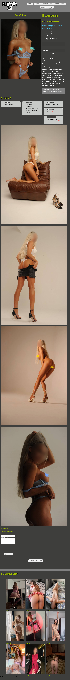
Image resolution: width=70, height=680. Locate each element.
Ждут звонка (38, 4)
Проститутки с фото (47, 675)
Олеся (48, 643)
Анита (27, 578)
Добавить (9, 554)
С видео (57, 4)
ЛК (51, 7)
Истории (63, 4)
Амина (48, 610)
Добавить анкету (45, 7)
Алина (48, 578)
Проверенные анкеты (48, 4)
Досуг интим (3, 675)
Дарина (28, 643)
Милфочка (8, 578)
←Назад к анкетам (36, 561)
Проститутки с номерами (34, 675)
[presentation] (11, 548)
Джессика (8, 643)
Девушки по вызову (22, 675)
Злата (7, 610)
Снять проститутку (12, 675)
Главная (30, 4)
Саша (27, 610)
